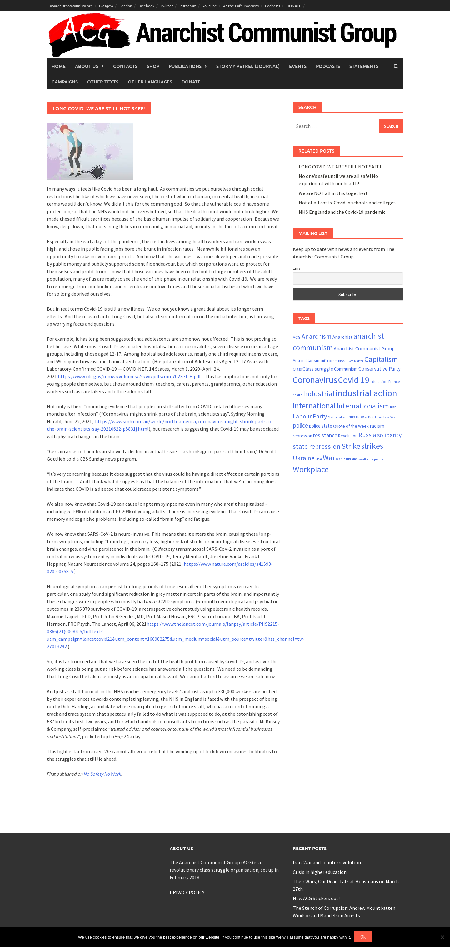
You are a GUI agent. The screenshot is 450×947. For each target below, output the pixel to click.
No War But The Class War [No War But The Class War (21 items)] (376, 417)
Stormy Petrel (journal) (248, 66)
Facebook (146, 5)
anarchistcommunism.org (71, 5)
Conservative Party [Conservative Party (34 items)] (379, 368)
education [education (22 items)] (379, 381)
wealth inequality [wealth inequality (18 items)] (370, 459)
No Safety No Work (102, 774)
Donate (191, 81)
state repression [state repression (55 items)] (317, 446)
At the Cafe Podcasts (241, 5)
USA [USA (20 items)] (319, 459)
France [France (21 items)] (394, 381)
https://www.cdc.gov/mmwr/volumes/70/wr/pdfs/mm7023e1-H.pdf (129, 376)
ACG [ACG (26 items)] (297, 337)
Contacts (125, 66)
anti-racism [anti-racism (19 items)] (328, 360)
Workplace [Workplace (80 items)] (311, 469)
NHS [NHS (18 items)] (352, 417)
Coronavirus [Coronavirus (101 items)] (315, 379)
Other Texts (102, 81)
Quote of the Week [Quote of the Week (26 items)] (351, 426)
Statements (363, 66)
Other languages (150, 81)
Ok (363, 937)
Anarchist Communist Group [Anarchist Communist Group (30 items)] (364, 348)
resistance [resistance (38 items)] (325, 435)
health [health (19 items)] (297, 395)
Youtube (209, 5)
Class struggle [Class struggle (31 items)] (317, 369)
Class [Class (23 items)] (297, 369)
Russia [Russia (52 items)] (367, 435)
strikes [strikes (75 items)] (372, 446)
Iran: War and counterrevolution (327, 862)
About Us (86, 66)
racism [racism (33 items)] (377, 425)
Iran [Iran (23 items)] (393, 407)
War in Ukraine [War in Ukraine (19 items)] (347, 459)
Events (298, 66)
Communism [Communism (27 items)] (346, 369)
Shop (153, 66)
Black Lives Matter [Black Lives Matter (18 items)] (350, 361)
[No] (442, 937)
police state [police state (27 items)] (320, 426)
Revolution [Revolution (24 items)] (348, 435)
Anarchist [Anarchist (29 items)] (342, 337)
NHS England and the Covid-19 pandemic (342, 212)
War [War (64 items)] (329, 457)
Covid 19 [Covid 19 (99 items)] (353, 379)
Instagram (187, 5)
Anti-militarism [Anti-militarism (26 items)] (306, 360)
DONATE (293, 5)
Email (297, 268)
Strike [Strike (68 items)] (351, 446)
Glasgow (106, 5)
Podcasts (272, 5)
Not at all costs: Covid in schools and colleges (347, 202)
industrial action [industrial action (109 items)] (366, 393)
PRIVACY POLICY (187, 892)
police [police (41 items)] (300, 425)
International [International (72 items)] (314, 406)
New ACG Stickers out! (316, 898)
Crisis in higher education (320, 872)
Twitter (167, 5)
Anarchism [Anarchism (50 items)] (317, 336)
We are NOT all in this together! (333, 193)
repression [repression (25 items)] (302, 435)
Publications (185, 66)
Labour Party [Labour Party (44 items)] (310, 416)
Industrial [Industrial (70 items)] (318, 393)
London (125, 5)
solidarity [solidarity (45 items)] (389, 435)
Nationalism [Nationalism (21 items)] (338, 417)
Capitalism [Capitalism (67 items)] (381, 359)
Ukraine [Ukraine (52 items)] (304, 458)
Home (59, 66)
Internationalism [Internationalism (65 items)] (363, 406)
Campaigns (65, 81)
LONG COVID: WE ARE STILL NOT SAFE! (340, 166)
